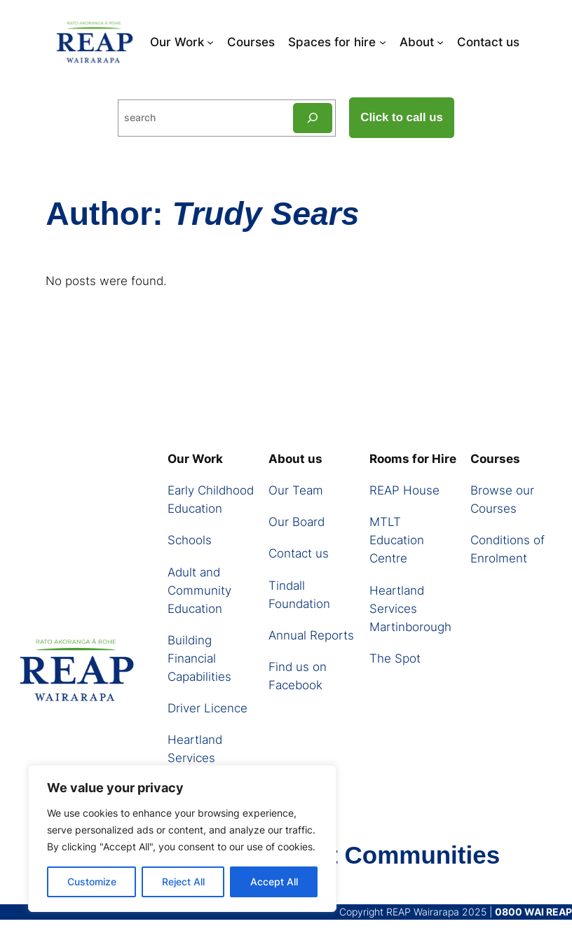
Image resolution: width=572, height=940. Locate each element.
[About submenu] (440, 42)
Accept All (274, 881)
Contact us (298, 553)
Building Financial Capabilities (199, 658)
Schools (190, 540)
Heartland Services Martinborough (209, 758)
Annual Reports (311, 635)
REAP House (404, 490)
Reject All (183, 881)
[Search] (312, 118)
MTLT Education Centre (396, 540)
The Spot (395, 658)
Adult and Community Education (199, 590)
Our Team (295, 490)
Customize (91, 881)
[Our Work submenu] (210, 42)
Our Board (296, 522)
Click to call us (401, 117)
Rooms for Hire (412, 459)
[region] (182, 838)
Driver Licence (207, 708)
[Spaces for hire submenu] (382, 42)
